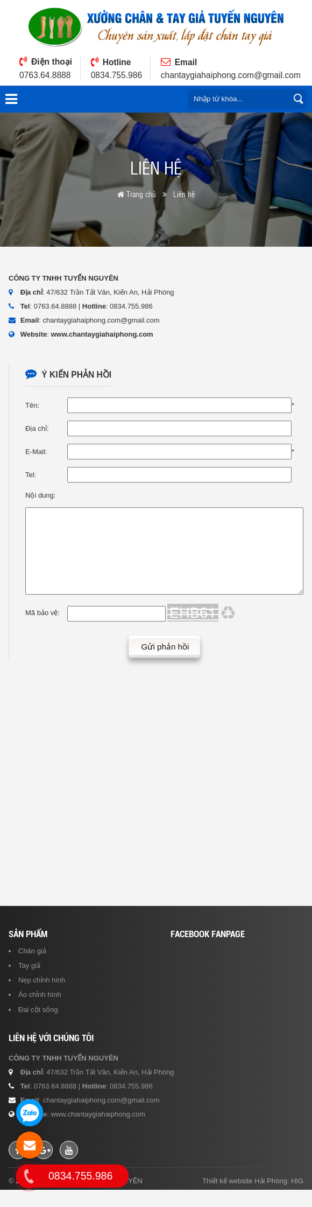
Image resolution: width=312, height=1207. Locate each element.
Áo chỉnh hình (39, 1012)
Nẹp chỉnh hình (41, 997)
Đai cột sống (38, 1027)
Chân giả (32, 968)
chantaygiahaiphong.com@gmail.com (231, 75)
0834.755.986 (116, 75)
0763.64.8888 (44, 75)
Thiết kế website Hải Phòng (244, 1198)
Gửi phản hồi (164, 663)
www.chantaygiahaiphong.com (102, 334)
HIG (297, 1198)
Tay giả (29, 983)
